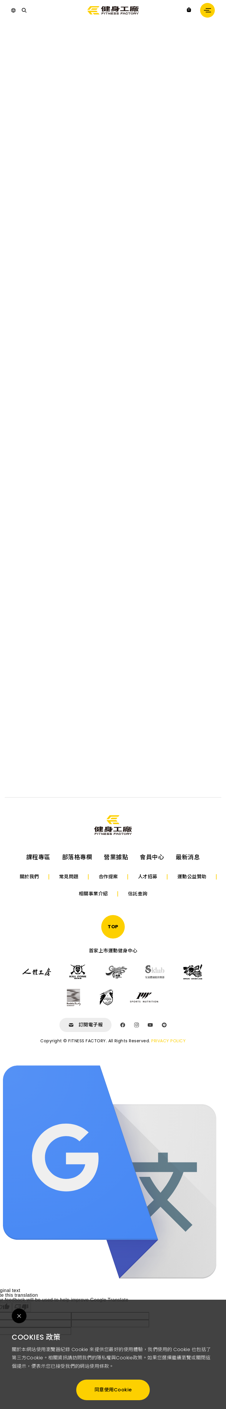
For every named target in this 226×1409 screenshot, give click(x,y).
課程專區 (38, 857)
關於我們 (29, 876)
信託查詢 (137, 893)
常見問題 (69, 876)
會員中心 (152, 857)
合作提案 (108, 876)
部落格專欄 (77, 857)
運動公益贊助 (192, 876)
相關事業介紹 (93, 893)
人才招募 (147, 876)
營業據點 (116, 857)
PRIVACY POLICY (168, 1041)
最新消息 (188, 857)
